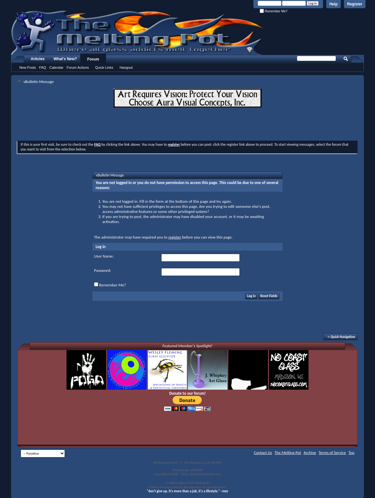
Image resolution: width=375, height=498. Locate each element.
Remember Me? (273, 11)
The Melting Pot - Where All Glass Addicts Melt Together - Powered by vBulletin (137, 32)
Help (333, 4)
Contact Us (263, 452)
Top (351, 452)
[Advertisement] (187, 125)
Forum (93, 59)
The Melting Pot (288, 452)
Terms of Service (332, 452)
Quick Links (104, 67)
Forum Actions (78, 67)
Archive (310, 452)
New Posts (27, 67)
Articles (38, 59)
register (174, 237)
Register (354, 4)
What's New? (65, 59)
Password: (102, 270)
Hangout (126, 67)
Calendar (56, 67)
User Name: (104, 256)
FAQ (42, 67)
